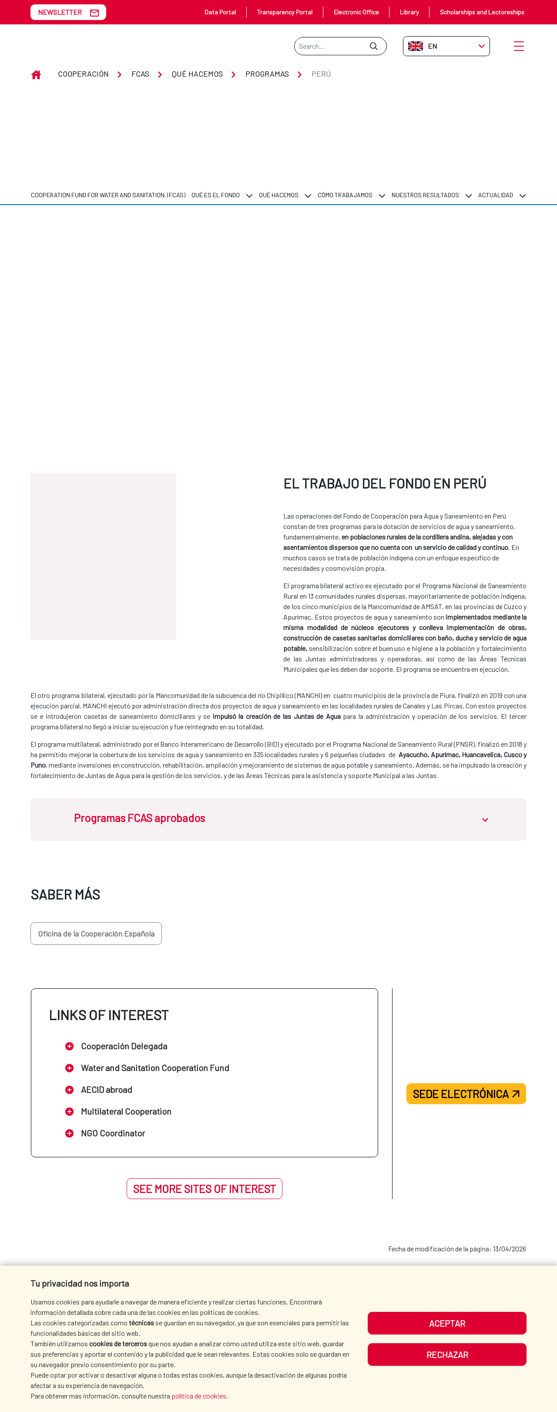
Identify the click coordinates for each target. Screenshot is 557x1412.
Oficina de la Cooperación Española (96, 861)
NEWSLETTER (60, 12)
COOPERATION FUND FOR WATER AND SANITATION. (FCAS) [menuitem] (108, 123)
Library (409, 12)
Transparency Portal (284, 12)
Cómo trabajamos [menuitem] (345, 123)
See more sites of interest (204, 1117)
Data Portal (220, 12)
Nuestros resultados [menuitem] (425, 123)
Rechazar (447, 1354)
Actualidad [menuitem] (495, 123)
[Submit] (373, 46)
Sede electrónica (466, 1022)
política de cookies (198, 1396)
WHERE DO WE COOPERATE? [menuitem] (344, 1264)
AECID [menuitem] (245, 1264)
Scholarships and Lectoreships (482, 12)
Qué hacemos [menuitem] (279, 123)
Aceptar (447, 1323)
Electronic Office (356, 12)
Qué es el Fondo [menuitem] (215, 123)
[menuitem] (108, 123)
